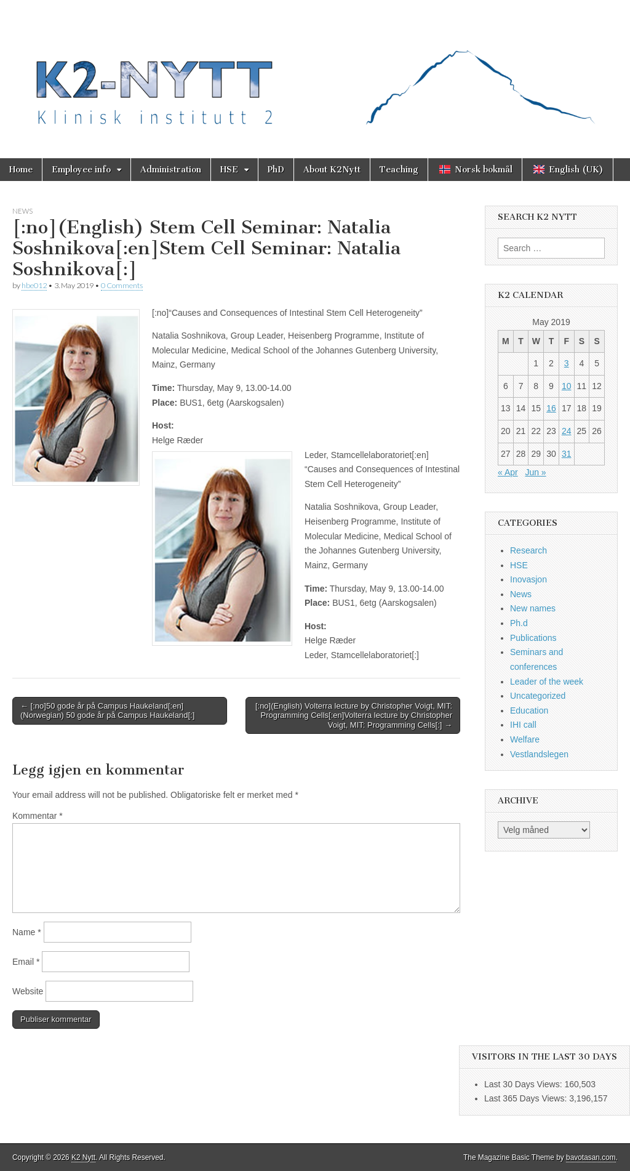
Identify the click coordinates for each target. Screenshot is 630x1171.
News (22, 211)
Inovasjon (528, 579)
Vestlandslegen (539, 754)
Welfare (525, 739)
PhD (276, 169)
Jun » (535, 472)
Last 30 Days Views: (524, 1084)
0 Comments (122, 285)
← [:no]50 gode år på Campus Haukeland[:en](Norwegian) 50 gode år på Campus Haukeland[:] (107, 710)
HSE (229, 169)
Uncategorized (537, 696)
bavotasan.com (591, 1157)
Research (528, 550)
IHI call (523, 725)
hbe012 (34, 285)
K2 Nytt (83, 1157)
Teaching (399, 169)
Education (529, 710)
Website (27, 991)
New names (533, 608)
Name (26, 932)
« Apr (508, 472)
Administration (170, 169)
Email (25, 962)
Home (21, 169)
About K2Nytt (332, 169)
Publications (533, 638)
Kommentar (37, 816)
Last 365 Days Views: (526, 1098)
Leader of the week (546, 681)
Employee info (81, 169)
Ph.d (519, 623)
